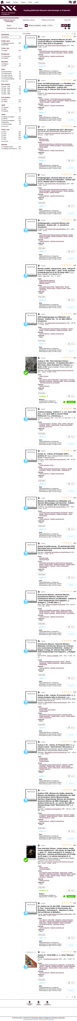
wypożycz (71, 402)
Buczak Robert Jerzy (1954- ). (47, 709)
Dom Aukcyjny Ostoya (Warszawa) (49, 379)
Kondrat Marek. (43, 711)
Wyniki (8, 2)
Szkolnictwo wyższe (58, 924)
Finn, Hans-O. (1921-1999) (46, 920)
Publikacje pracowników (48, 20)
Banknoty (54, 423)
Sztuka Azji (50, 877)
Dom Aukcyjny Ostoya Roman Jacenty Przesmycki (59, 370)
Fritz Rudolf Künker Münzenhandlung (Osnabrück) (53, 51)
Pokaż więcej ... (5, 81)
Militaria (42, 875)
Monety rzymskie (61, 613)
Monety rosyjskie (68, 52)
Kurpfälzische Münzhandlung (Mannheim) (51, 814)
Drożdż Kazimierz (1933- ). (46, 465)
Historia (23, 2)
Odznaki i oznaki (61, 288)
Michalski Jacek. (44, 139)
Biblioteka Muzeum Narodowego (9, 20)
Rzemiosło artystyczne (45, 426)
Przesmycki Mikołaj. (44, 869)
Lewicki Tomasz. (44, 376)
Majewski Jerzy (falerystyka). (47, 282)
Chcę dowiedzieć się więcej (30, 1019)
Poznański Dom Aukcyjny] (50, 959)
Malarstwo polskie (58, 381)
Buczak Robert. (43, 708)
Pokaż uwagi (42, 63)
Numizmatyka (55, 425)
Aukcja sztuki (63, 379)
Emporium (47, 418)
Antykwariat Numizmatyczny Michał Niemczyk (57, 133)
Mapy (59, 423)
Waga (70, 514)
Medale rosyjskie (55, 102)
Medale (41, 330)
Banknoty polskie (44, 145)
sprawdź (71, 73)
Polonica (63, 875)
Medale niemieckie (44, 611)
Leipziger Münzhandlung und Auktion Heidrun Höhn (57, 914)
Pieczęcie (52, 566)
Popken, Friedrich (44, 99)
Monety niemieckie (68, 191)
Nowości (15, 2)
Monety (71, 51)
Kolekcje (20, 28)
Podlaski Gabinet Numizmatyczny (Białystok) (52, 965)
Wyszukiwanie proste (12, 28)
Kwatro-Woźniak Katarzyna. (47, 280)
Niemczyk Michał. (44, 140)
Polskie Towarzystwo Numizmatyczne (55, 459)
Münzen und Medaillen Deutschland (49, 610)
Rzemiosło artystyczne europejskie (50, 382)
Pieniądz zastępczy (44, 769)
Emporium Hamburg (45, 423)
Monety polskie (43, 147)
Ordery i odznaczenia (66, 425)
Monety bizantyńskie (62, 611)
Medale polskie (59, 286)
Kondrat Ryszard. (44, 761)
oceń (74, 36)
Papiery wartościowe (67, 767)
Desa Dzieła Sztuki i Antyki (46, 286)
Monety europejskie (56, 52)
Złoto (70, 330)
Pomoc (30, 2)
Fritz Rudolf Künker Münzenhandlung (55, 45)
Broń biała (71, 379)
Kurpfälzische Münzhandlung (53, 809)
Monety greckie (43, 967)
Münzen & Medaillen (53, 655)
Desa (44, 276)
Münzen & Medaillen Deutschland (55, 604)
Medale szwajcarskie (53, 663)
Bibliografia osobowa (29, 20)
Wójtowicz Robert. (44, 283)
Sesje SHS (67, 20)
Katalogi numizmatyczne (57, 56)
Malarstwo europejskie (45, 381)
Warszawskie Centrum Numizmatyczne (56, 702)
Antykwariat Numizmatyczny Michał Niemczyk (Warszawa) (55, 144)
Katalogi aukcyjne (44, 56)
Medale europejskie (44, 52)
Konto (36, 2)
